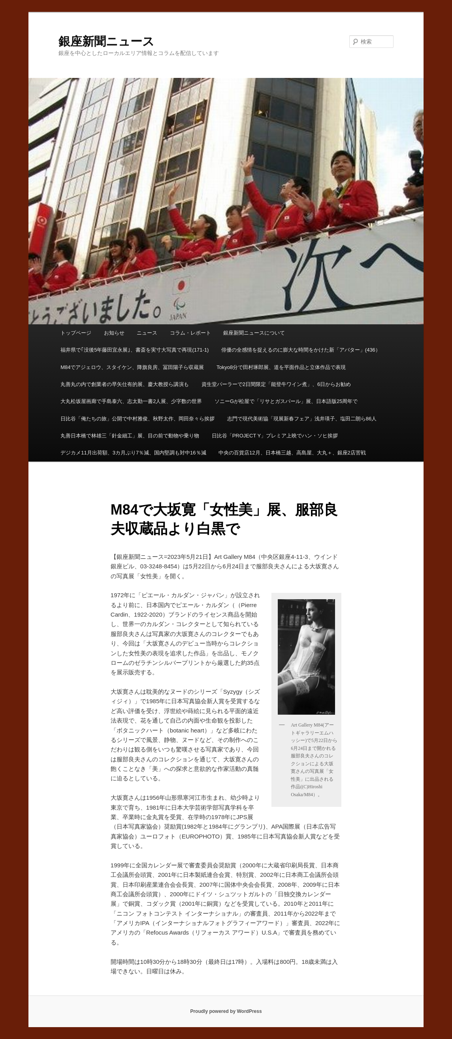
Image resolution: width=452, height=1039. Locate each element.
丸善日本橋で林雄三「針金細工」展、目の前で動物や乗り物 (129, 436)
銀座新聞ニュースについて (254, 333)
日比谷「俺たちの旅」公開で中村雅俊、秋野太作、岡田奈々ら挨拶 (137, 419)
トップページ (75, 333)
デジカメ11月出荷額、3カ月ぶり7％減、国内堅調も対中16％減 (133, 453)
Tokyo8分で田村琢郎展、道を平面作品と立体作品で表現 (281, 367)
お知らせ (114, 333)
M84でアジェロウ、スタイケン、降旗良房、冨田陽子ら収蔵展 (132, 367)
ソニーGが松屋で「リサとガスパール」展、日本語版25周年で (286, 401)
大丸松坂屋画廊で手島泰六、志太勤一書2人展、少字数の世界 (131, 401)
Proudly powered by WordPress (226, 1011)
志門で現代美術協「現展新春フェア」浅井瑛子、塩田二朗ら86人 (302, 419)
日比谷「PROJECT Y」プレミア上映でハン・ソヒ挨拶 (275, 436)
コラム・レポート (190, 333)
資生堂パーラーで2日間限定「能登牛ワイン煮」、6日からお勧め (276, 384)
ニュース (147, 333)
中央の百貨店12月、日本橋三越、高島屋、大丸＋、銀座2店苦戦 (292, 453)
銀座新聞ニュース (106, 41)
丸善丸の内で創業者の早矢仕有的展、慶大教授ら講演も (124, 384)
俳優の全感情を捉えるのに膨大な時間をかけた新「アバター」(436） (300, 350)
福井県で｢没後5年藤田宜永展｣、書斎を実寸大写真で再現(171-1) (134, 350)
